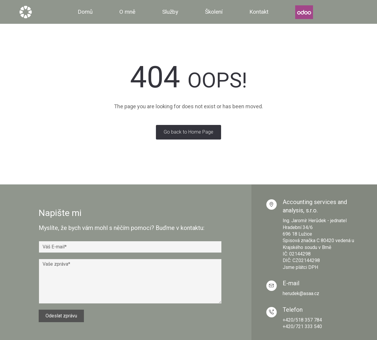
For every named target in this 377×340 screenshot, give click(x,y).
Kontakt (258, 11)
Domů (85, 11)
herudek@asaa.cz (301, 293)
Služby (170, 11)
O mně (127, 11)
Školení (214, 11)
